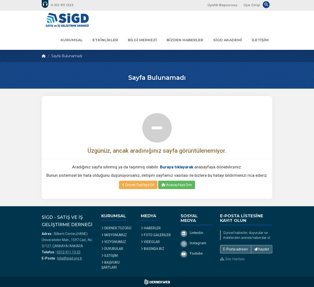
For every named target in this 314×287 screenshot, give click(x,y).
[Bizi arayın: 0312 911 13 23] (60, 5)
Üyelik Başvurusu (222, 5)
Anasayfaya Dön (176, 185)
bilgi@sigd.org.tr (69, 258)
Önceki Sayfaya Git (138, 185)
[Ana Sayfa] (67, 20)
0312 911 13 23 (68, 252)
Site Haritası (232, 259)
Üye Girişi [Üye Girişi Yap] (252, 5)
